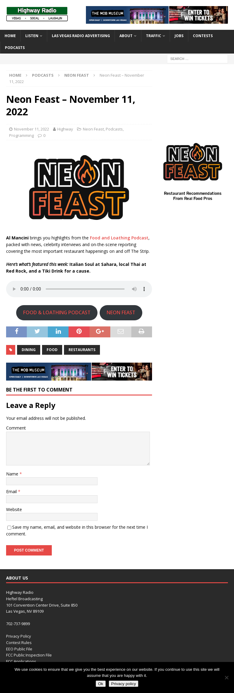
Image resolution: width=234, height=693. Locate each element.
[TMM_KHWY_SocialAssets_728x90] (157, 20)
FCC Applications (21, 661)
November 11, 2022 (31, 129)
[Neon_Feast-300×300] (193, 204)
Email (12, 491)
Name (13, 474)
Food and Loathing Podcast (119, 238)
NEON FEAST (121, 312)
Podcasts (15, 47)
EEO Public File (19, 649)
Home (10, 35)
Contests (203, 35)
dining (29, 349)
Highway (65, 129)
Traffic (153, 35)
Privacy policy (123, 683)
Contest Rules (19, 642)
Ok (100, 683)
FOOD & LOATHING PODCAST (56, 312)
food (52, 349)
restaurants (82, 349)
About (126, 35)
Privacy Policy (18, 636)
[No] (226, 677)
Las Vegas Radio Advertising (81, 35)
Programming (21, 135)
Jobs (179, 35)
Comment (16, 428)
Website (14, 509)
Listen (31, 35)
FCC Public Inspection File (29, 655)
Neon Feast (93, 129)
